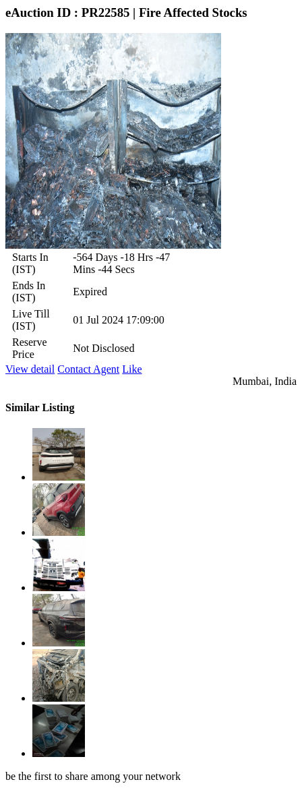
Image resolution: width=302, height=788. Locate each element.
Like (132, 369)
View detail (30, 369)
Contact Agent (88, 369)
